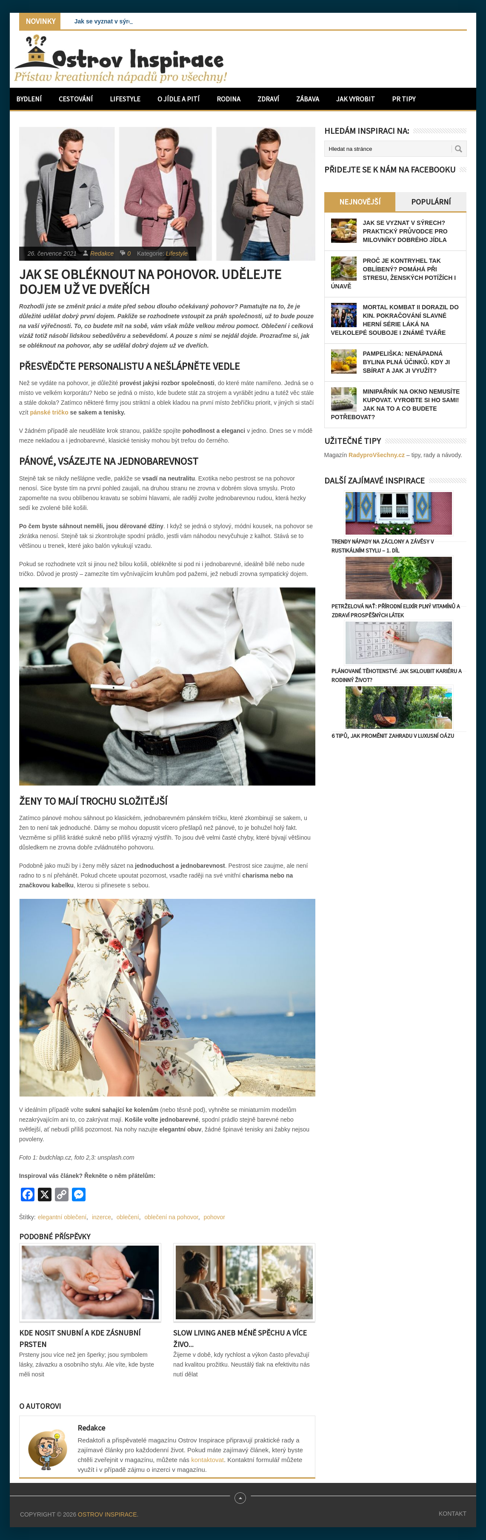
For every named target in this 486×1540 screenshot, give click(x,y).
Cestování (76, 99)
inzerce (101, 1217)
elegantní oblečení (62, 1217)
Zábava (307, 99)
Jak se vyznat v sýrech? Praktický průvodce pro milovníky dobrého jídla (405, 231)
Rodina (228, 99)
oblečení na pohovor (171, 1217)
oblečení (128, 1217)
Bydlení (29, 99)
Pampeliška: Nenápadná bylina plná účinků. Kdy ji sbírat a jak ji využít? (406, 362)
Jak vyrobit (355, 99)
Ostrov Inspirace (107, 1514)
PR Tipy (403, 99)
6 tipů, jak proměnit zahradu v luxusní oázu (393, 736)
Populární (431, 202)
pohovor (214, 1217)
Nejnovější (359, 202)
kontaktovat (207, 1459)
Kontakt (452, 1513)
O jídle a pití (178, 99)
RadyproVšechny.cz (377, 455)
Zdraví (268, 99)
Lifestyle (125, 99)
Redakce (102, 253)
